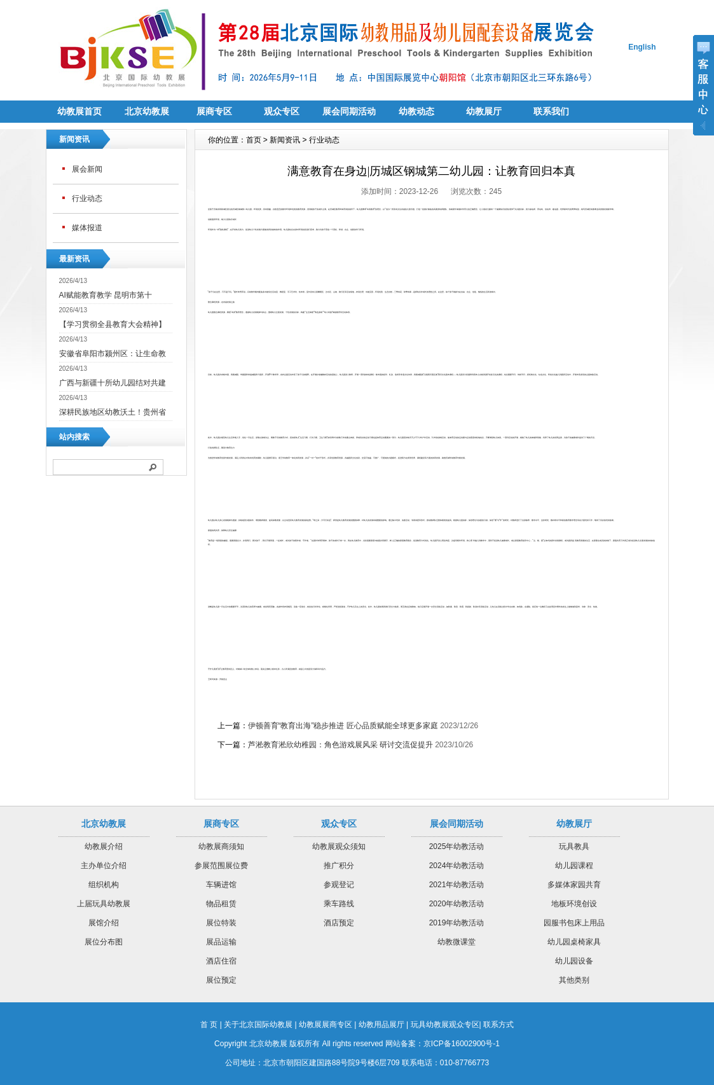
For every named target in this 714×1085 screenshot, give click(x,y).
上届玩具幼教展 (103, 903)
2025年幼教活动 (456, 846)
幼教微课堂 (456, 941)
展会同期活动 (349, 111)
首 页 (208, 1024)
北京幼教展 (147, 111)
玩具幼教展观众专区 (445, 1024)
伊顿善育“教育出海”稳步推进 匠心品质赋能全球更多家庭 (343, 725)
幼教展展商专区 (325, 1024)
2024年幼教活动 (456, 865)
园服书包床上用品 (574, 922)
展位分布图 (104, 941)
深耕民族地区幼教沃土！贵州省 (112, 412)
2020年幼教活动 (456, 903)
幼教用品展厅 (381, 1024)
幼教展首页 (79, 111)
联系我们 (551, 111)
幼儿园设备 (574, 961)
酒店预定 (339, 922)
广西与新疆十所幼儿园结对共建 (112, 382)
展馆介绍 (103, 922)
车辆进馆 (221, 884)
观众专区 (281, 111)
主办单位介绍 (104, 865)
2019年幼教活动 (456, 922)
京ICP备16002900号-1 (461, 1043)
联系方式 (498, 1024)
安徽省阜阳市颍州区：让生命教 (112, 353)
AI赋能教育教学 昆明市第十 (106, 295)
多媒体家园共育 (574, 884)
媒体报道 (87, 227)
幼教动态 (416, 111)
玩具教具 (574, 846)
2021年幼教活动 (456, 884)
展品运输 (221, 941)
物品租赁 (221, 903)
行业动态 (87, 198)
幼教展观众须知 (339, 846)
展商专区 (214, 111)
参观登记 (339, 884)
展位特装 (221, 922)
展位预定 (221, 980)
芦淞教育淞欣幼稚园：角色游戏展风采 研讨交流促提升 (340, 744)
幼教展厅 (484, 111)
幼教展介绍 (104, 846)
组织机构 (103, 884)
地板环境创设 (574, 903)
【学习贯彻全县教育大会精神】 (112, 324)
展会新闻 (87, 169)
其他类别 (574, 980)
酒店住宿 (221, 961)
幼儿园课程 (574, 865)
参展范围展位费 (221, 865)
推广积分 (339, 865)
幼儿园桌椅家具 (574, 941)
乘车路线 (339, 903)
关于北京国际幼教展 (258, 1024)
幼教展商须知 (221, 846)
